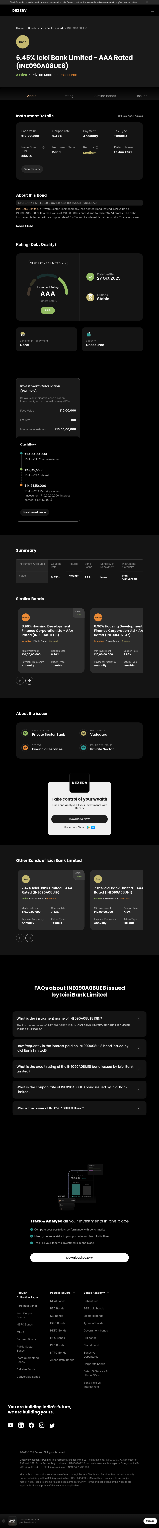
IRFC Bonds (57, 1337)
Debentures (91, 1301)
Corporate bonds (94, 1363)
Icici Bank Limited (52, 28)
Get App (150, 1520)
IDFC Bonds (57, 1323)
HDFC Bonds (58, 1330)
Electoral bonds (93, 1315)
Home (20, 28)
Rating (68, 96)
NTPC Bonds (58, 1352)
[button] (29, 1295)
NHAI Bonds (58, 1301)
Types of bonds (93, 1323)
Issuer (142, 96)
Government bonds (96, 1330)
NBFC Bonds (25, 1324)
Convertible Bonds (28, 1376)
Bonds (32, 28)
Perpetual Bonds (27, 1305)
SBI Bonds (56, 1315)
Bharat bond (91, 1345)
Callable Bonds (26, 1369)
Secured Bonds (26, 1339)
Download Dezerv (79, 1257)
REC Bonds (57, 1308)
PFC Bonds (57, 1345)
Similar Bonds (105, 96)
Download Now (79, 819)
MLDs (20, 1331)
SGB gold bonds (94, 1308)
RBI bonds (90, 1337)
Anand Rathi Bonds (62, 1359)
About (31, 96)
